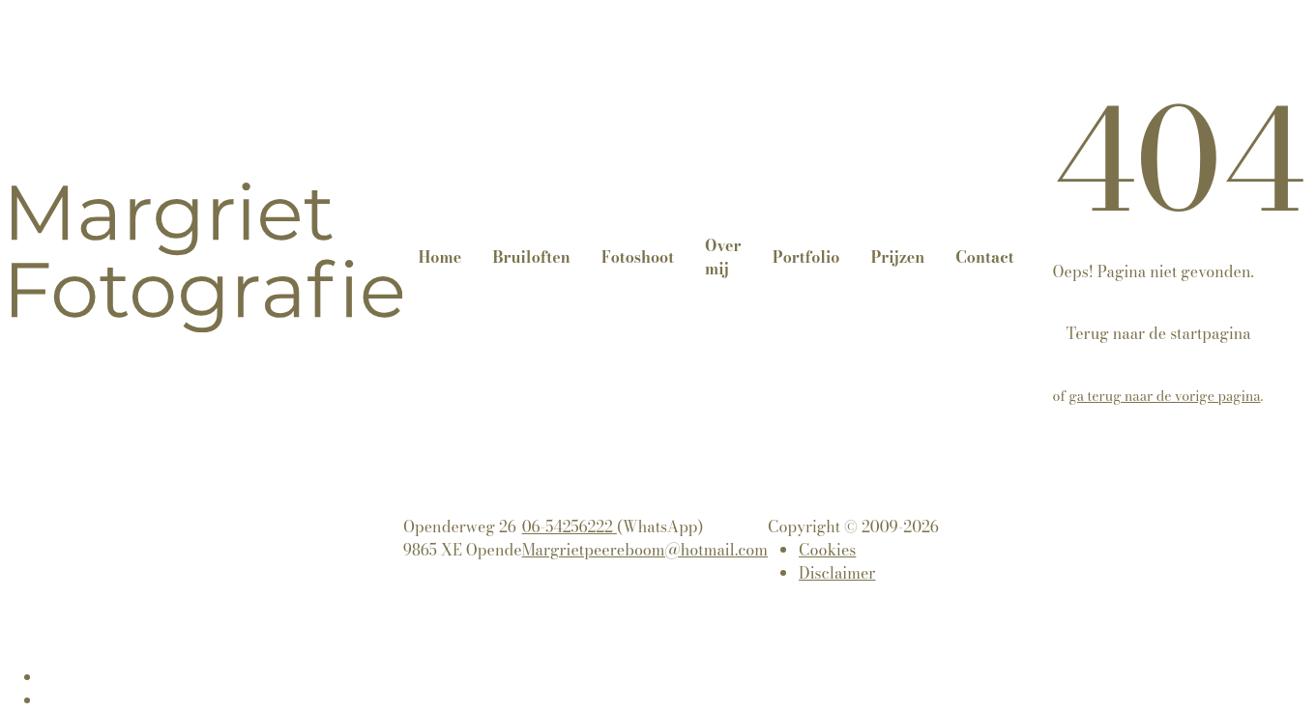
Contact (984, 257)
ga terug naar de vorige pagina (1165, 396)
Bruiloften (531, 257)
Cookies (827, 549)
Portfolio (806, 257)
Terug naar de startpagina (1159, 333)
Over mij (723, 257)
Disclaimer (837, 572)
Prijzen (897, 257)
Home (439, 257)
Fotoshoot (637, 257)
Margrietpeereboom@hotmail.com (645, 549)
